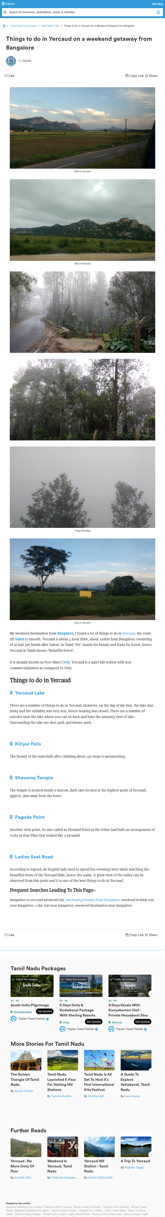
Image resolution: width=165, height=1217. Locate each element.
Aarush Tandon (23, 1091)
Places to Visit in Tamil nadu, (107, 1214)
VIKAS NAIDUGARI (100, 1177)
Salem (19, 639)
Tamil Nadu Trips (50, 25)
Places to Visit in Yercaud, (58, 1207)
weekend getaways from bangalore (92, 899)
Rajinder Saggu (134, 1167)
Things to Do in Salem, (91, 1210)
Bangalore (65, 633)
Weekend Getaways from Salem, (32, 1210)
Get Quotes (45, 1011)
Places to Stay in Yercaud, (87, 1207)
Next (152, 994)
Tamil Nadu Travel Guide (23, 25)
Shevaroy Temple (31, 777)
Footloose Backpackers (66, 1177)
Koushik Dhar (23, 1177)
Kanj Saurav (132, 1096)
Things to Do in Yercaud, (116, 1207)
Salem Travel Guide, (115, 1210)
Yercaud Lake (27, 693)
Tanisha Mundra (61, 1096)
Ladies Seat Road (31, 856)
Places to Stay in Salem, (64, 1210)
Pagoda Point (27, 817)
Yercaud (128, 633)
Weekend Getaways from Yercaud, (24, 1207)
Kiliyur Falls (25, 743)
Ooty (66, 662)
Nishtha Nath (96, 1096)
